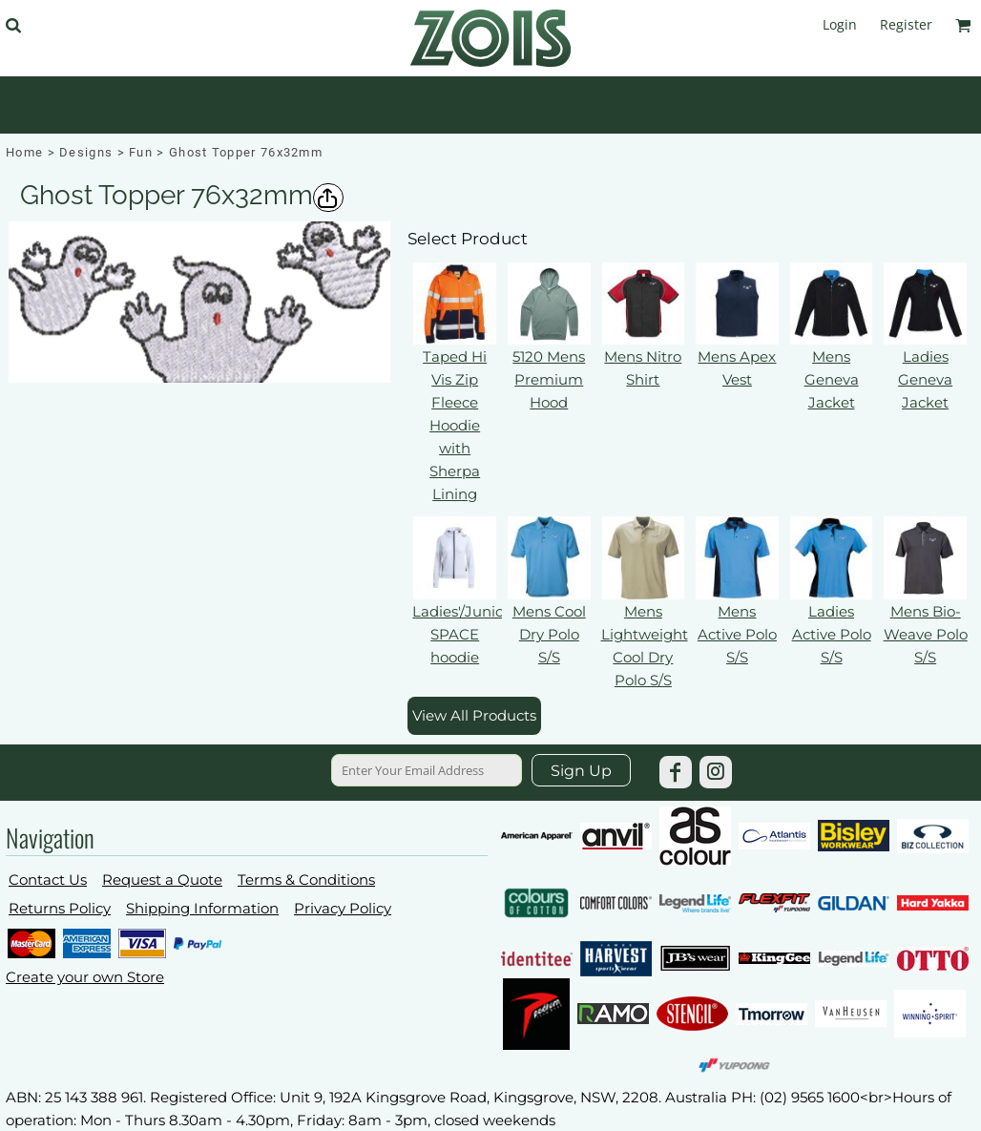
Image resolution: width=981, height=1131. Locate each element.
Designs (86, 152)
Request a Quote (162, 879)
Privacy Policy (342, 908)
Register (906, 24)
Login (840, 24)
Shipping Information (202, 908)
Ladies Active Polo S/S (831, 634)
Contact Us (48, 879)
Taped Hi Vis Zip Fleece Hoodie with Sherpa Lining (455, 425)
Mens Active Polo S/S (737, 634)
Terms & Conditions (306, 879)
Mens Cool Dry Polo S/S (549, 634)
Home (24, 152)
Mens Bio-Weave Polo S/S (926, 634)
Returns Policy (60, 908)
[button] (13, 25)
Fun (141, 152)
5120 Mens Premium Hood (548, 379)
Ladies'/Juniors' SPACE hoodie (465, 634)
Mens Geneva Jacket (831, 379)
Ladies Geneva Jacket (925, 379)
